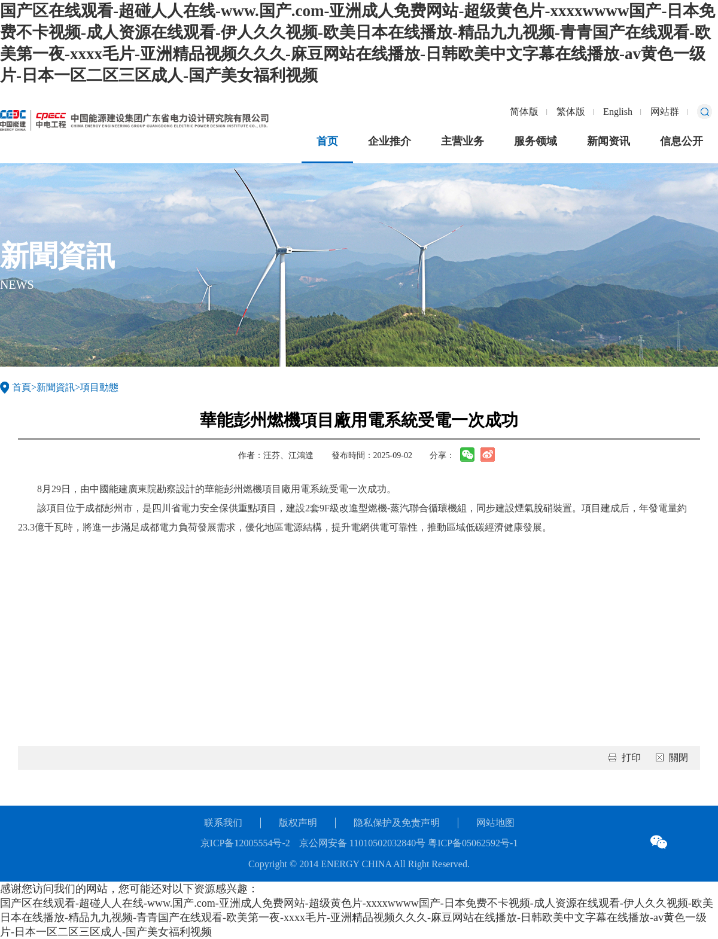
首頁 (21, 387)
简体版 (524, 111)
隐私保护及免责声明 (397, 823)
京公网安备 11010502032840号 (362, 843)
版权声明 (298, 823)
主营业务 (462, 141)
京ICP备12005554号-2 (245, 843)
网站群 (664, 111)
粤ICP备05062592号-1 (471, 843)
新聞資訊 (55, 387)
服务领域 (535, 141)
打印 (631, 757)
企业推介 (389, 141)
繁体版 (570, 111)
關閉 (678, 757)
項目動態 (99, 387)
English (617, 111)
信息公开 (681, 141)
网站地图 (495, 823)
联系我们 (223, 823)
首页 (327, 141)
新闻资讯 (608, 141)
